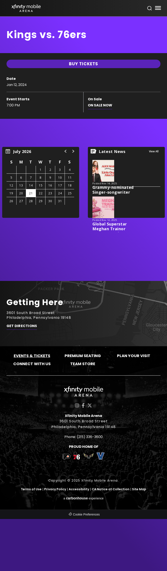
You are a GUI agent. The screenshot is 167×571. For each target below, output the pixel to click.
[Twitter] (89, 458)
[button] (65, 204)
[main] (83, 174)
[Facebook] (83, 458)
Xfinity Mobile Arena (26, 8)
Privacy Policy (55, 541)
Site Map (139, 541)
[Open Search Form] (149, 8)
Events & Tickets (32, 408)
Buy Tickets (83, 126)
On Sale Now (100, 167)
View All (154, 204)
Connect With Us (32, 416)
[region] (40, 234)
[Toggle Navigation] (157, 8)
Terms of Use (31, 541)
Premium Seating (83, 408)
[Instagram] (77, 458)
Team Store (82, 416)
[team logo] (66, 510)
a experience (83, 550)
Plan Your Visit (133, 408)
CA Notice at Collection (110, 541)
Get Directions (22, 379)
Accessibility (79, 541)
